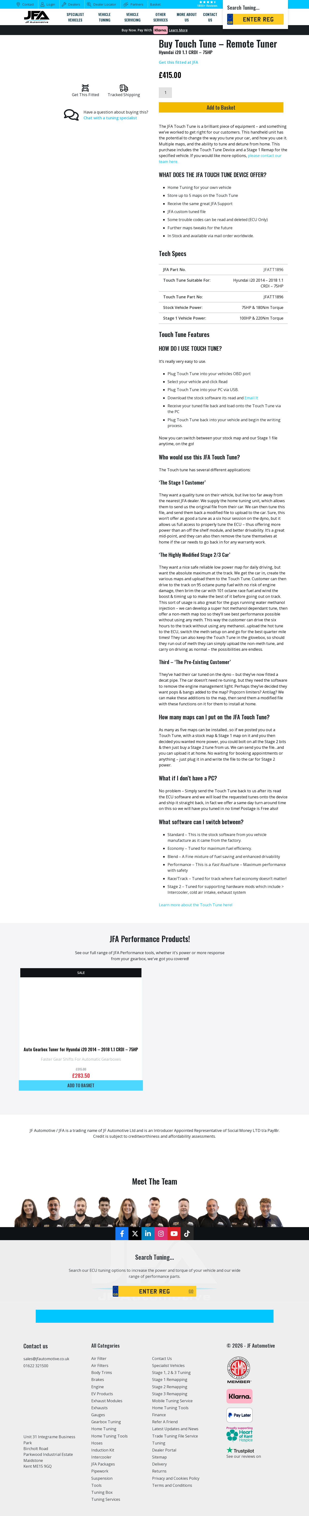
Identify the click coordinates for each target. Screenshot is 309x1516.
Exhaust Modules (106, 1400)
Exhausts (99, 1407)
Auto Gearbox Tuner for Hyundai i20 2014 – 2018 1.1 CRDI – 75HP (81, 1049)
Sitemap (159, 1457)
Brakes (97, 1379)
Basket (155, 4)
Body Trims (101, 1372)
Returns (159, 1471)
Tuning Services (106, 1499)
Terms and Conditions (172, 1485)
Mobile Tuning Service (172, 1400)
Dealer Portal (164, 1450)
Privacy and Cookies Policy (176, 1478)
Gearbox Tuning (106, 1421)
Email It (251, 397)
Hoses (97, 1443)
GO (191, 1291)
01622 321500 (35, 1366)
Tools (96, 1485)
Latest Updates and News (175, 1428)
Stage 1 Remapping (170, 1379)
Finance (159, 1414)
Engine (97, 1386)
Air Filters (100, 1365)
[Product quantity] (165, 92)
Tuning (159, 1443)
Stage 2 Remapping (170, 1386)
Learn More (178, 30)
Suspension (102, 1478)
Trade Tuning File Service (175, 1436)
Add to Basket (221, 107)
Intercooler (101, 1457)
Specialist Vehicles (168, 1365)
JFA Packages (103, 1464)
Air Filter (99, 1358)
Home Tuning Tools (109, 1436)
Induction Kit (103, 1450)
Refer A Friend (165, 1421)
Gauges (98, 1414)
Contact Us (162, 1358)
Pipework (100, 1471)
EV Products (102, 1393)
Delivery (159, 1464)
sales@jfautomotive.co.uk (46, 1358)
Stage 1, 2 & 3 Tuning (171, 1372)
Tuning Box (102, 1492)
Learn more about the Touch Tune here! (195, 905)
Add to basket (80, 1085)
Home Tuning (104, 1428)
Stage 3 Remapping (170, 1393)
